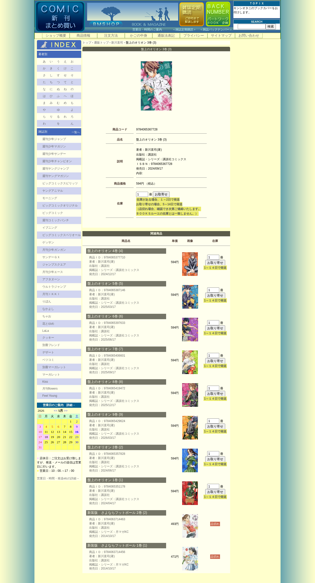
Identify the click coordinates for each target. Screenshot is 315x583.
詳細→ (70, 405)
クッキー (48, 337)
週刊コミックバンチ (55, 220)
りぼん (46, 301)
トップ (86, 42)
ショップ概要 (56, 35)
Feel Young (49, 395)
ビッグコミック (52, 213)
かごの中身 (138, 35)
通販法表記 (166, 35)
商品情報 (83, 35)
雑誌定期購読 (184, 29)
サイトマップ (221, 35)
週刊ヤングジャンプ (55, 168)
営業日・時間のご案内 (152, 29)
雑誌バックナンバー (216, 29)
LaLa (45, 330)
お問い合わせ (248, 35)
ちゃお (46, 316)
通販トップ (101, 42)
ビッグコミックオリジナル (60, 205)
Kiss (45, 381)
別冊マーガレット (54, 367)
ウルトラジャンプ (54, 286)
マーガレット (51, 374)
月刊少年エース (52, 272)
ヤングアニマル (52, 190)
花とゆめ (48, 323)
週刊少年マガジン (54, 146)
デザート (48, 352)
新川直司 (117, 42)
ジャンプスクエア (54, 264)
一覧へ (76, 132)
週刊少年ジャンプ (54, 139)
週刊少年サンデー (54, 154)
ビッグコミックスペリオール (61, 235)
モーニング (49, 198)
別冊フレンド (51, 345)
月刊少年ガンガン (54, 250)
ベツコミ (48, 360)
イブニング (49, 227)
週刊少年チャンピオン (57, 161)
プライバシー (193, 35)
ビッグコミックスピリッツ (60, 183)
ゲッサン (48, 242)
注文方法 (111, 35)
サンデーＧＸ (51, 257)
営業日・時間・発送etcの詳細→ (58, 478)
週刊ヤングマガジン (55, 176)
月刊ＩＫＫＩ (51, 294)
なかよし (48, 309)
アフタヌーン (51, 279)
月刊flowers (50, 388)
